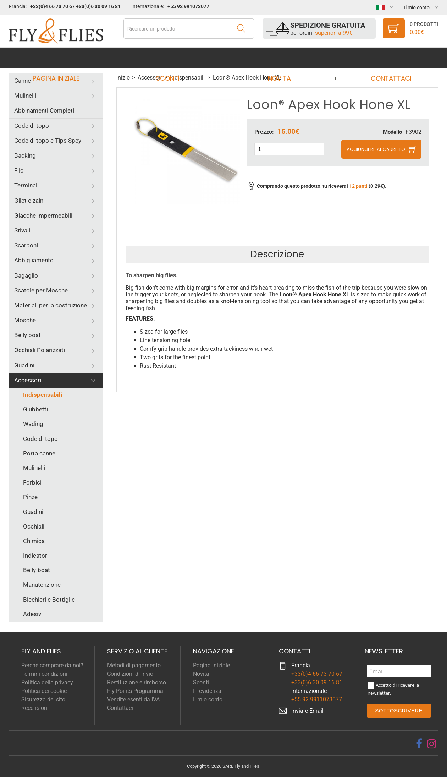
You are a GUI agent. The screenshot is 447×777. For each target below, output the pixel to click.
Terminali (26, 185)
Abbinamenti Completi (44, 110)
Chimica (34, 541)
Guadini (24, 365)
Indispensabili (42, 394)
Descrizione (277, 254)
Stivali (22, 230)
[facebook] (419, 743)
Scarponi (26, 245)
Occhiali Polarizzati (39, 350)
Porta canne (39, 453)
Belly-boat (36, 570)
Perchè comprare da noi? (52, 665)
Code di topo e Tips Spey (47, 140)
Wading (33, 423)
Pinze (30, 496)
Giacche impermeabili (43, 215)
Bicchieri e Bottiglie (49, 599)
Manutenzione (42, 584)
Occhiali (33, 526)
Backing (25, 155)
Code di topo (31, 125)
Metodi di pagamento (134, 665)
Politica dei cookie (44, 691)
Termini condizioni (44, 674)
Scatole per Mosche (41, 290)
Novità (277, 57)
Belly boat (27, 335)
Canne (22, 80)
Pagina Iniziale (62, 57)
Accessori (27, 380)
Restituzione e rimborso (136, 682)
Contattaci (384, 57)
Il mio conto (207, 699)
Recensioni (35, 708)
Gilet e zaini (29, 200)
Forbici (32, 482)
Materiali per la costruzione (50, 305)
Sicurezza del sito (43, 699)
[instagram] (431, 743)
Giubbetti (35, 409)
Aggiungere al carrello (376, 149)
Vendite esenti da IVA (133, 699)
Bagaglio (26, 275)
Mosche (25, 320)
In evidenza (207, 691)
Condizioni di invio (130, 674)
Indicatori (36, 555)
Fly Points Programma (135, 691)
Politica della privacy (47, 682)
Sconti (170, 57)
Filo (19, 170)
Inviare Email (307, 710)
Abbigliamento (34, 260)
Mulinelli (25, 95)
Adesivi (33, 614)
